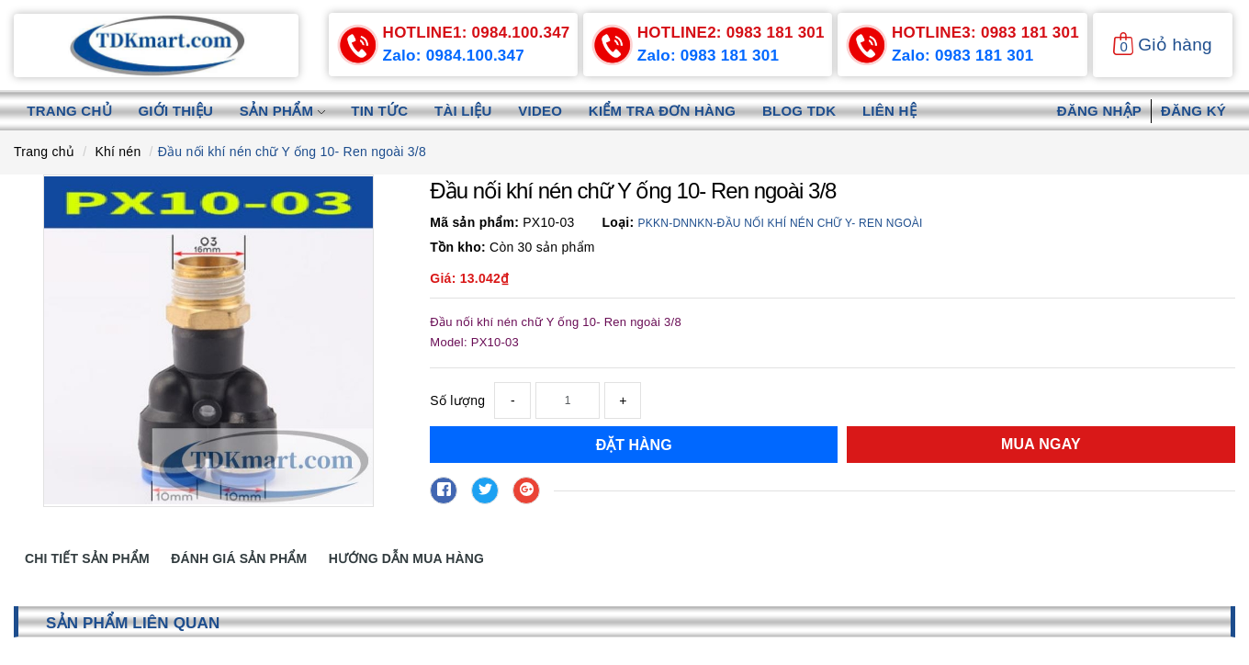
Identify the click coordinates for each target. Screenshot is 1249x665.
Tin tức (383, 110)
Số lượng (457, 400)
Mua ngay (1041, 444)
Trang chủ (70, 110)
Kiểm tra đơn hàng (669, 110)
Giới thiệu (177, 110)
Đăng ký (1193, 110)
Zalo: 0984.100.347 (458, 56)
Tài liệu (469, 110)
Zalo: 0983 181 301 (712, 56)
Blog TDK (808, 110)
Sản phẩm (285, 110)
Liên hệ (899, 110)
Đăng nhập (1099, 110)
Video (546, 110)
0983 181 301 (731, 32)
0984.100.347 (476, 32)
